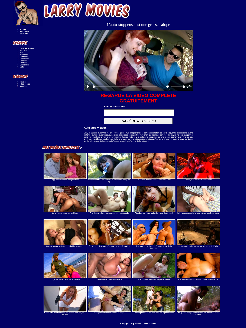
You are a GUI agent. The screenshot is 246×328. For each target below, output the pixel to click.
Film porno (24, 31)
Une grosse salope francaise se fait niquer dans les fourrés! (198, 301)
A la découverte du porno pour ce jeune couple (109, 200)
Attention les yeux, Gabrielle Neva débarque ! (153, 200)
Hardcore (23, 63)
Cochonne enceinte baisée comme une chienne (198, 266)
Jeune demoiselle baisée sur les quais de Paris (198, 233)
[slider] (125, 86)
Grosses (23, 61)
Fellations (24, 57)
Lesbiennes (24, 65)
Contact (152, 324)
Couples (23, 86)
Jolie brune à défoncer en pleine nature (153, 266)
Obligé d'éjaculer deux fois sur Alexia (65, 266)
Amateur (23, 50)
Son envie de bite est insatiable (109, 266)
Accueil (23, 29)
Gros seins (24, 59)
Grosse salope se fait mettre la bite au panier (65, 233)
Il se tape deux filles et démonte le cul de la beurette (153, 234)
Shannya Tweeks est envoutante (198, 167)
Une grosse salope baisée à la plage (109, 300)
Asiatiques (24, 55)
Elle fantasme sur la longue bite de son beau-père (198, 200)
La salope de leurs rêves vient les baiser (153, 167)
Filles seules (25, 84)
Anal (21, 52)
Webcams (24, 33)
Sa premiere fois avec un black (65, 200)
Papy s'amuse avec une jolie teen (65, 167)
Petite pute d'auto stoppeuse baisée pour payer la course (65, 301)
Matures (23, 67)
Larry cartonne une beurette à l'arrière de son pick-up (109, 168)
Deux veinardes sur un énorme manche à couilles (109, 233)
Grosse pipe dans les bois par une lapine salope (153, 300)
